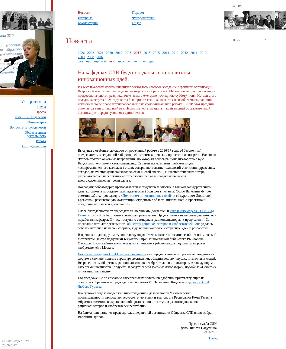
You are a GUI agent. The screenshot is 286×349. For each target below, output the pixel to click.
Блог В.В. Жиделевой (30, 117)
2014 (165, 53)
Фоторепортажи (143, 18)
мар (88, 61)
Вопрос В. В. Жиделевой (28, 127)
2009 (81, 57)
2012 (184, 53)
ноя (144, 61)
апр (96, 61)
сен (128, 61)
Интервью (85, 18)
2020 (109, 53)
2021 (100, 53)
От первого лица (34, 102)
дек (151, 61)
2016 (147, 53)
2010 (203, 53)
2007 (100, 57)
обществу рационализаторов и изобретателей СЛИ (163, 224)
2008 (90, 57)
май (104, 61)
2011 (193, 53)
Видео (136, 23)
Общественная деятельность (35, 134)
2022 (90, 53)
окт (136, 61)
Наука (41, 107)
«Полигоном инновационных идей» (147, 195)
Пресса (40, 112)
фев (80, 61)
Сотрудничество (34, 146)
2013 (175, 53)
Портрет (138, 12)
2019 (118, 53)
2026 (81, 53)
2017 (137, 53)
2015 (156, 53)
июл (121, 61)
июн (112, 61)
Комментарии (88, 23)
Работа (41, 141)
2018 (128, 53)
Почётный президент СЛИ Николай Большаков (112, 254)
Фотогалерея (36, 122)
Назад (213, 338)
